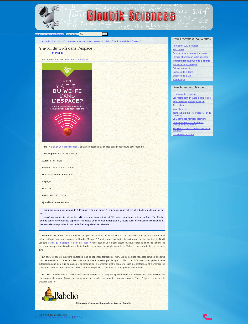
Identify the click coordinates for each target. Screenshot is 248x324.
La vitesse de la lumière (184, 94)
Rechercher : (72, 34)
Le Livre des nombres (183, 134)
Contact (68, 317)
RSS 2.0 (77, 317)
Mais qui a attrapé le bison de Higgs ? (70, 242)
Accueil (45, 41)
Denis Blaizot (70, 59)
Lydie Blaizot (82, 59)
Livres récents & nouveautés (63, 41)
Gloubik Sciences (150, 13)
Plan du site (41, 317)
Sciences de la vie (182, 75)
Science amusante (182, 68)
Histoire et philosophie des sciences (190, 57)
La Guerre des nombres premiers (189, 119)
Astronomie (178, 49)
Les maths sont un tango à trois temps (192, 98)
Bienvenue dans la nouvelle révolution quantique (191, 129)
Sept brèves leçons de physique (188, 101)
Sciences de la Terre (183, 72)
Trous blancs (179, 105)
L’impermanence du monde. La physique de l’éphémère (188, 123)
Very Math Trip (180, 109)
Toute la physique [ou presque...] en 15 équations (192, 114)
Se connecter (55, 317)
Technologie (179, 79)
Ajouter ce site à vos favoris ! (49, 34)
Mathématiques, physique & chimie (94, 41)
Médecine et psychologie (185, 64)
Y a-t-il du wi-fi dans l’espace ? (64, 146)
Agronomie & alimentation (185, 45)
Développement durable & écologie (190, 53)
